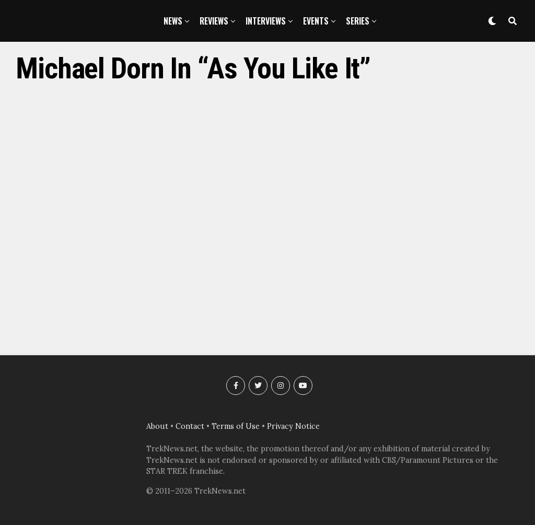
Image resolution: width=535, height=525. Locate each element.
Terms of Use (236, 426)
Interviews (266, 21)
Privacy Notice (293, 426)
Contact (190, 426)
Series (357, 21)
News (173, 21)
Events (316, 21)
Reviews (214, 21)
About (157, 426)
